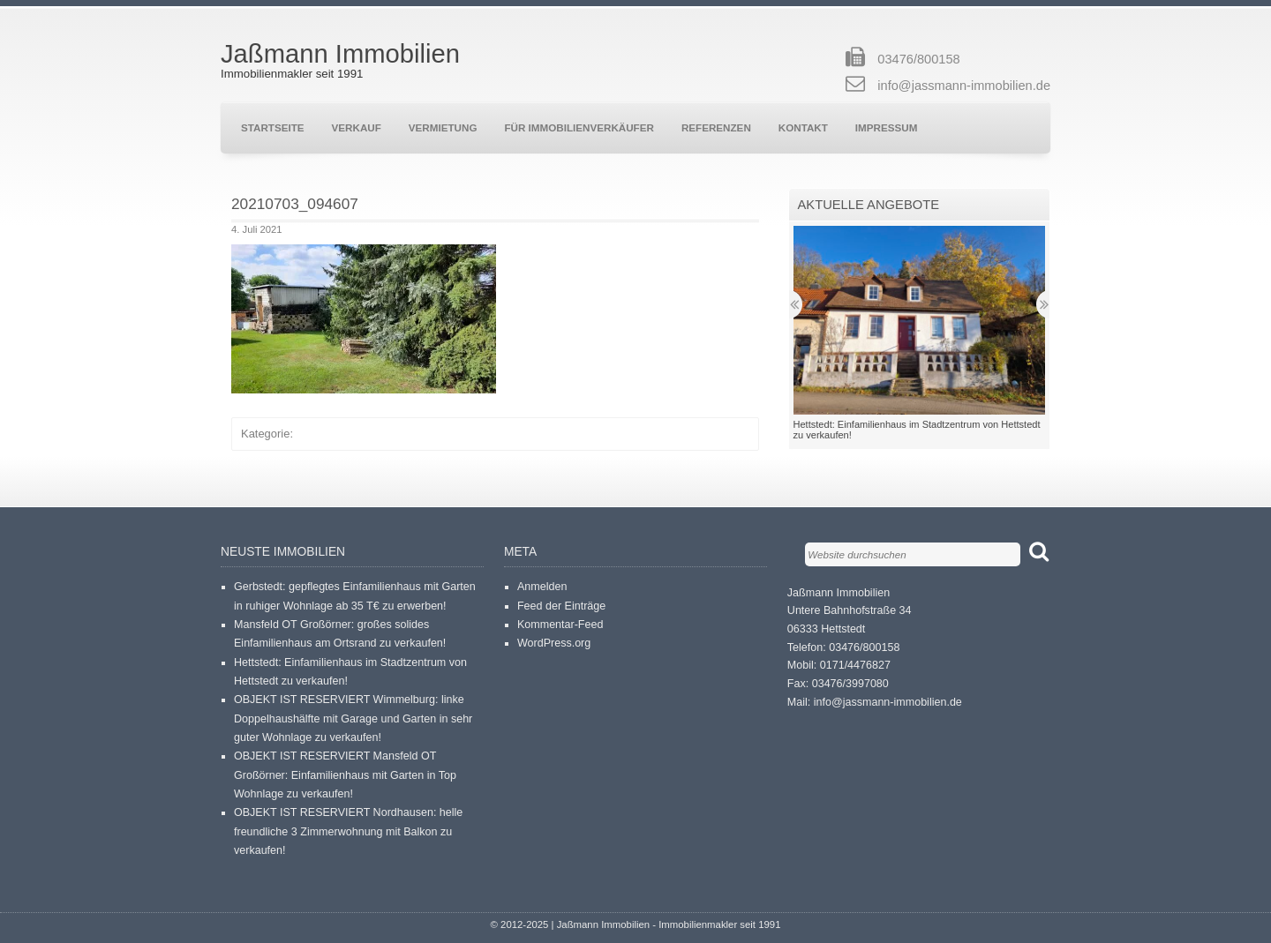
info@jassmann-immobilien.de (963, 86)
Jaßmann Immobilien (340, 54)
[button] (363, 318)
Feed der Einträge (561, 606)
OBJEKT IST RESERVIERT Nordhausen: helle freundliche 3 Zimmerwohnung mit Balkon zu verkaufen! (348, 831)
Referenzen (716, 127)
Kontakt (803, 127)
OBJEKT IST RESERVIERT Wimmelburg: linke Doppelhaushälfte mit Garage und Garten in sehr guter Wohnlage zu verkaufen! (353, 718)
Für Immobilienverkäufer (578, 127)
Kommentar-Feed (560, 624)
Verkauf (356, 127)
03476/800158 (918, 59)
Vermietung (443, 127)
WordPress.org (553, 643)
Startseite (273, 127)
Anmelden (542, 586)
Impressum (886, 127)
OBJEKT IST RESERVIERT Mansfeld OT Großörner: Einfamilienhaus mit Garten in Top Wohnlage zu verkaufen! (345, 775)
